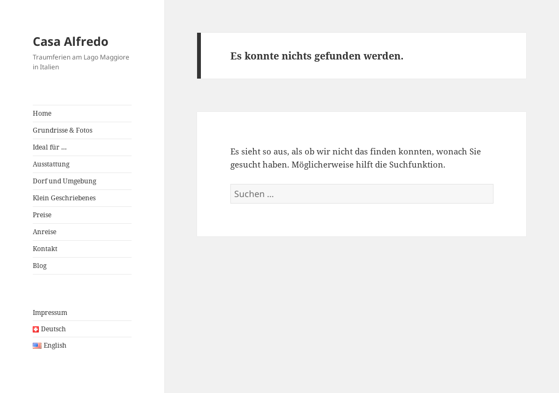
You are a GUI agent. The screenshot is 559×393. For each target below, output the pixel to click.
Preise (42, 214)
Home (42, 113)
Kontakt (45, 248)
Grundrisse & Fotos (62, 130)
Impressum (50, 312)
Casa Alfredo (71, 41)
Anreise (44, 231)
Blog (39, 265)
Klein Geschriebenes (64, 198)
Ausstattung (51, 164)
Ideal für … (50, 147)
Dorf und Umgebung (64, 181)
